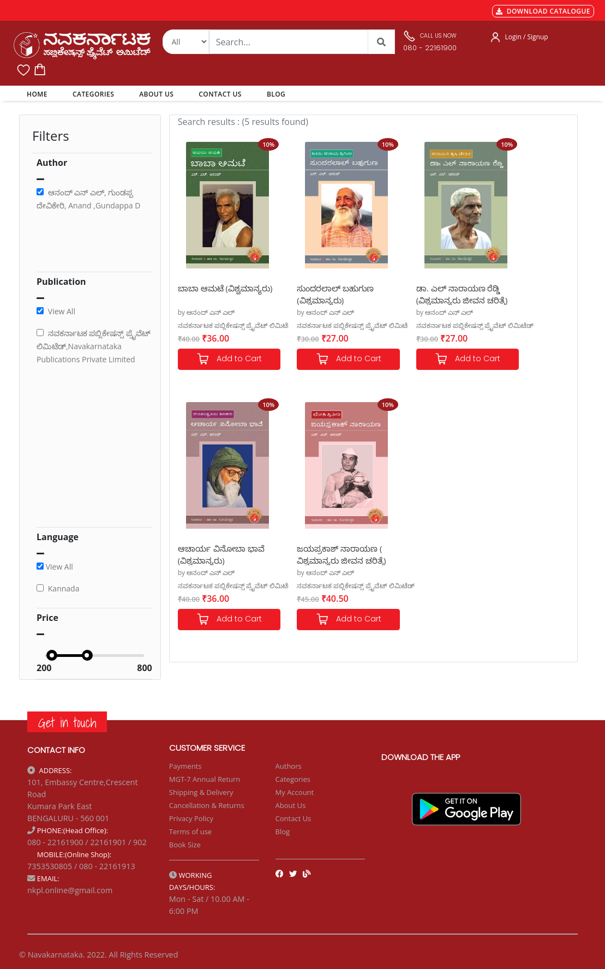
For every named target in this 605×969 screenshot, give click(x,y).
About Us (290, 805)
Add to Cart (220, 359)
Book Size (185, 845)
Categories (292, 779)
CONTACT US (220, 94)
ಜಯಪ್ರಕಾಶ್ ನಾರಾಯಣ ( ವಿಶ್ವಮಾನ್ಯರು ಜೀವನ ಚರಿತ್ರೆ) (220, 554)
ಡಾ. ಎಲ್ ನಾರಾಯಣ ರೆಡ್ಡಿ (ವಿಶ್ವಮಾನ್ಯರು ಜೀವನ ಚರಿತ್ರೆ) (423, 294)
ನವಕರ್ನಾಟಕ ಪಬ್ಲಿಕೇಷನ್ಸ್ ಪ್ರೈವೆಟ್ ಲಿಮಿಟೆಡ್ (236, 325)
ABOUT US (156, 94)
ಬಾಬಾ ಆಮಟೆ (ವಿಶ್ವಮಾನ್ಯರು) (201, 294)
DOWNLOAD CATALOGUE (543, 11)
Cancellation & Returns (206, 805)
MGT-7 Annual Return (205, 779)
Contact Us (293, 818)
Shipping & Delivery (201, 792)
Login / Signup (526, 36)
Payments (185, 766)
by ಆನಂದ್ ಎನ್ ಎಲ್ (206, 312)
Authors (288, 766)
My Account (294, 792)
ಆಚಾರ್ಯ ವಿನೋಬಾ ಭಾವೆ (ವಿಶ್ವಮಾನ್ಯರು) (517, 294)
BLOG (276, 94)
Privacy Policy (191, 818)
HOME (39, 94)
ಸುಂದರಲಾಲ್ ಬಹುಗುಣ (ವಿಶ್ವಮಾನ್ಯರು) (318, 294)
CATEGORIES (93, 94)
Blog (282, 831)
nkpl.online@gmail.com (69, 890)
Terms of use (190, 831)
